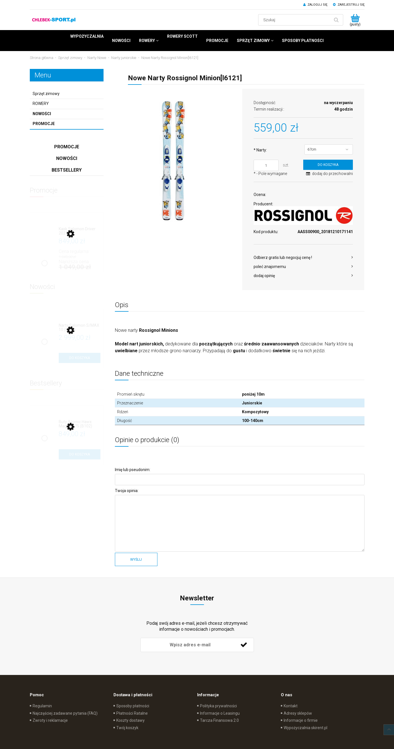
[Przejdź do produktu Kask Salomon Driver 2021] (79, 231)
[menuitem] (87, 36)
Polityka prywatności (218, 706)
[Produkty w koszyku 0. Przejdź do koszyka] (355, 20)
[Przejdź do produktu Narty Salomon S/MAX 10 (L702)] (79, 327)
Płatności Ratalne (132, 713)
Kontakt (291, 706)
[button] (303, 257)
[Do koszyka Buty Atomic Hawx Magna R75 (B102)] (79, 454)
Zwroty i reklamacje (50, 720)
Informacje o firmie (301, 720)
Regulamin (42, 706)
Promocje (44, 123)
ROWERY (41, 103)
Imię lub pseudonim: (132, 469)
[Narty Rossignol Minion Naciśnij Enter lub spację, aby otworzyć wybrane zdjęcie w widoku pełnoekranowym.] (175, 161)
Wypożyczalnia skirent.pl (305, 727)
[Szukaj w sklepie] (295, 20)
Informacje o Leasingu (220, 713)
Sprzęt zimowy (46, 93)
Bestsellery (67, 170)
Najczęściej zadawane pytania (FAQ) (65, 713)
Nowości (42, 113)
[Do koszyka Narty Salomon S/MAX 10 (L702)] (79, 358)
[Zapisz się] (244, 645)
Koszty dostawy (130, 720)
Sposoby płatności (132, 706)
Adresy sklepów (298, 713)
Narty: (260, 150)
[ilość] (266, 165)
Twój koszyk (127, 727)
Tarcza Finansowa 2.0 (219, 720)
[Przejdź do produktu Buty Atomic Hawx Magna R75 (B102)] (79, 424)
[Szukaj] (336, 20)
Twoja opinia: (126, 490)
